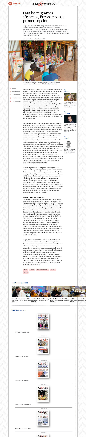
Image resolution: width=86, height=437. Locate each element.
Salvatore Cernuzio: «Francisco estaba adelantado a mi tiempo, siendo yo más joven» (21, 300)
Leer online (44, 360)
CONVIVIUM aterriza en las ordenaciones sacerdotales (70, 152)
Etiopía (25, 269)
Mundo (17, 3)
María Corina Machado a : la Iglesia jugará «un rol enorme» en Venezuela (40, 300)
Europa (32, 269)
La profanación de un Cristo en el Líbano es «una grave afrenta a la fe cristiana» (70, 105)
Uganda (26, 272)
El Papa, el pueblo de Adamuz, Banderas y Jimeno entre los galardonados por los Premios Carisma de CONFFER (70, 128)
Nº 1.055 (53, 269)
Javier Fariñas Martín (28, 39)
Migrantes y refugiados (42, 269)
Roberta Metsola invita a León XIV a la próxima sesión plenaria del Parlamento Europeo (59, 300)
